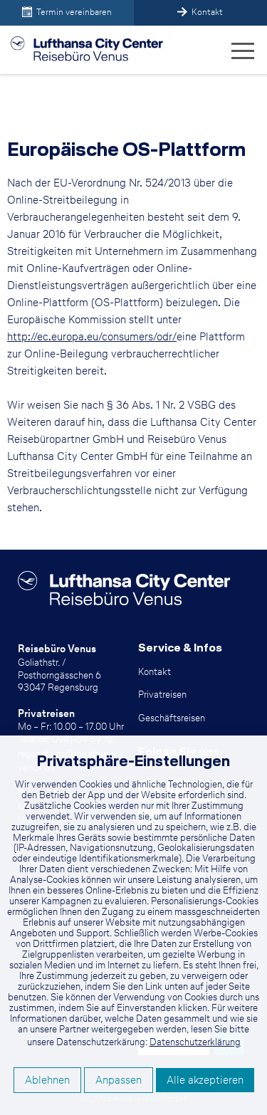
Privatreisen (162, 694)
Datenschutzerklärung (195, 1041)
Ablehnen (47, 1079)
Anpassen (118, 1079)
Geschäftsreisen (171, 717)
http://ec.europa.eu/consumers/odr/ (92, 336)
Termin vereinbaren (67, 12)
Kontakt (200, 12)
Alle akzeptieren (205, 1079)
